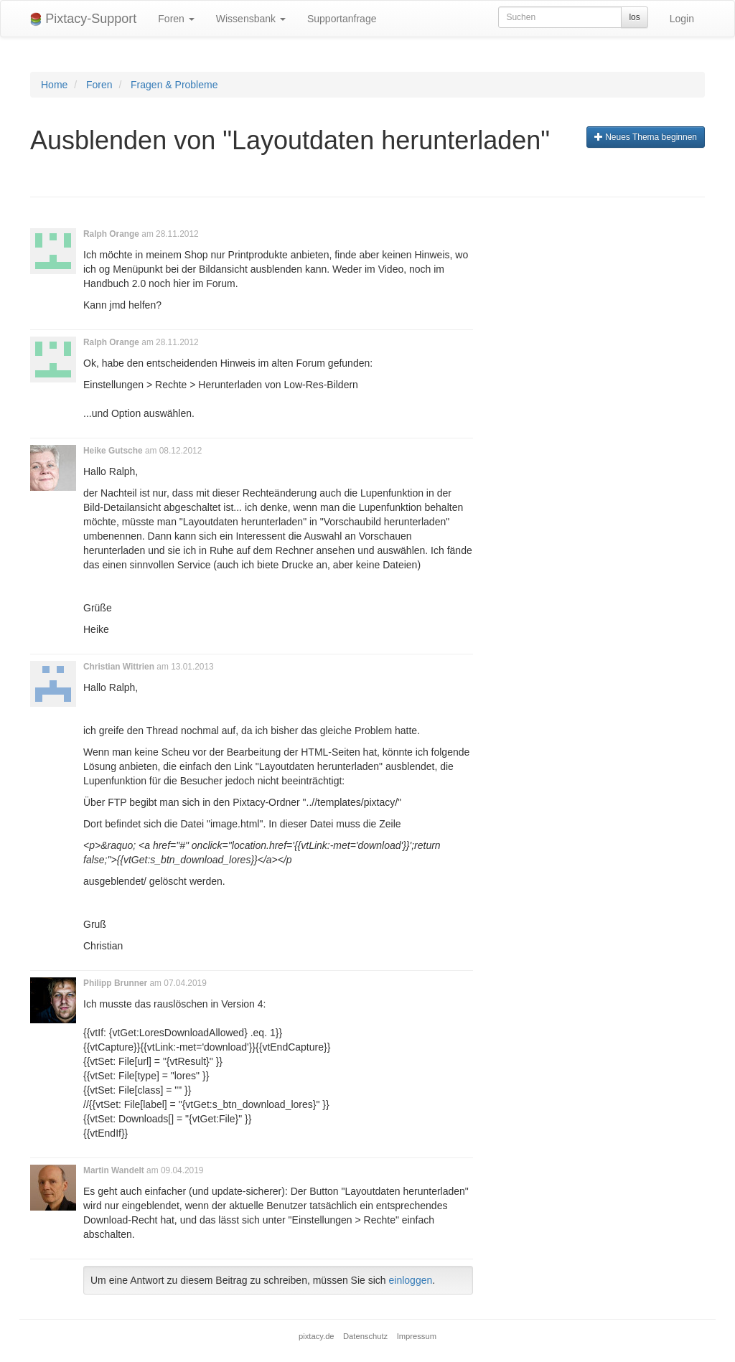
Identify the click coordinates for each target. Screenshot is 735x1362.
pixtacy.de (316, 1336)
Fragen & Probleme (174, 84)
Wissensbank (251, 18)
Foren (176, 18)
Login (682, 18)
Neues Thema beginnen (645, 137)
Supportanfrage (342, 18)
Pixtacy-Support (83, 19)
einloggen (411, 1280)
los (634, 17)
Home (54, 84)
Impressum (416, 1336)
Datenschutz (365, 1336)
